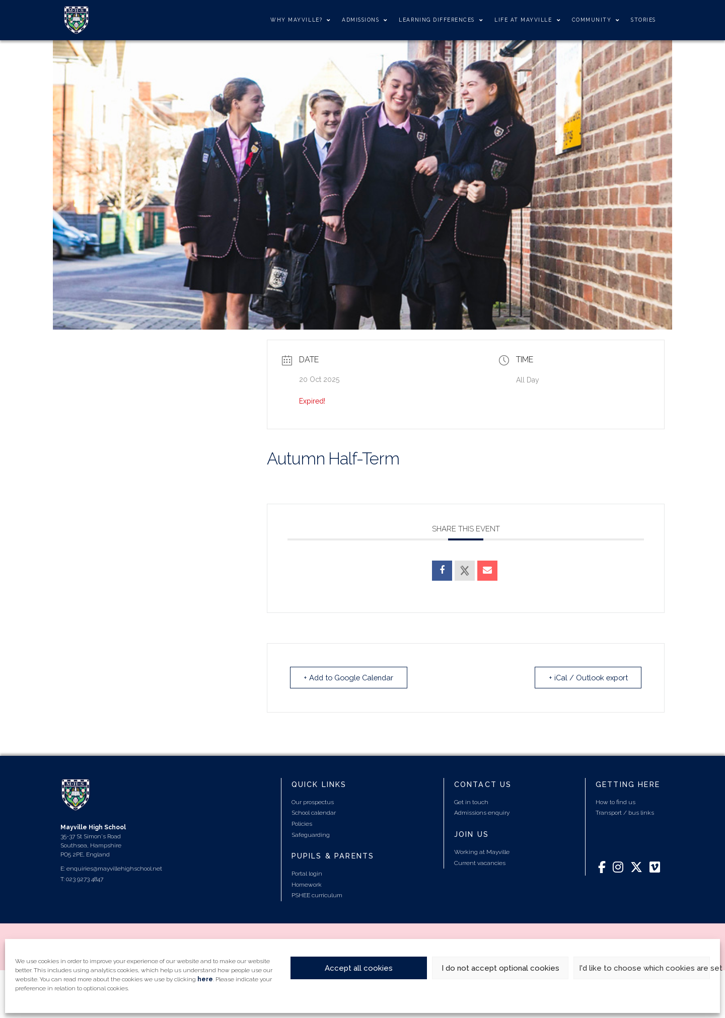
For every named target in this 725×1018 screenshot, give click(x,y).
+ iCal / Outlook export (585, 677)
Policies (302, 823)
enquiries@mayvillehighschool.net (114, 868)
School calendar (314, 812)
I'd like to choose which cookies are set (644, 968)
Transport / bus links (625, 812)
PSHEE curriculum (317, 894)
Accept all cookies (359, 968)
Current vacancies (479, 862)
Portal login (307, 873)
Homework (307, 884)
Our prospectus (313, 801)
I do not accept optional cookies (500, 968)
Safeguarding (311, 834)
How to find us (615, 801)
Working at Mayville (482, 851)
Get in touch (471, 801)
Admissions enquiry (482, 812)
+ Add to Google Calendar (352, 677)
